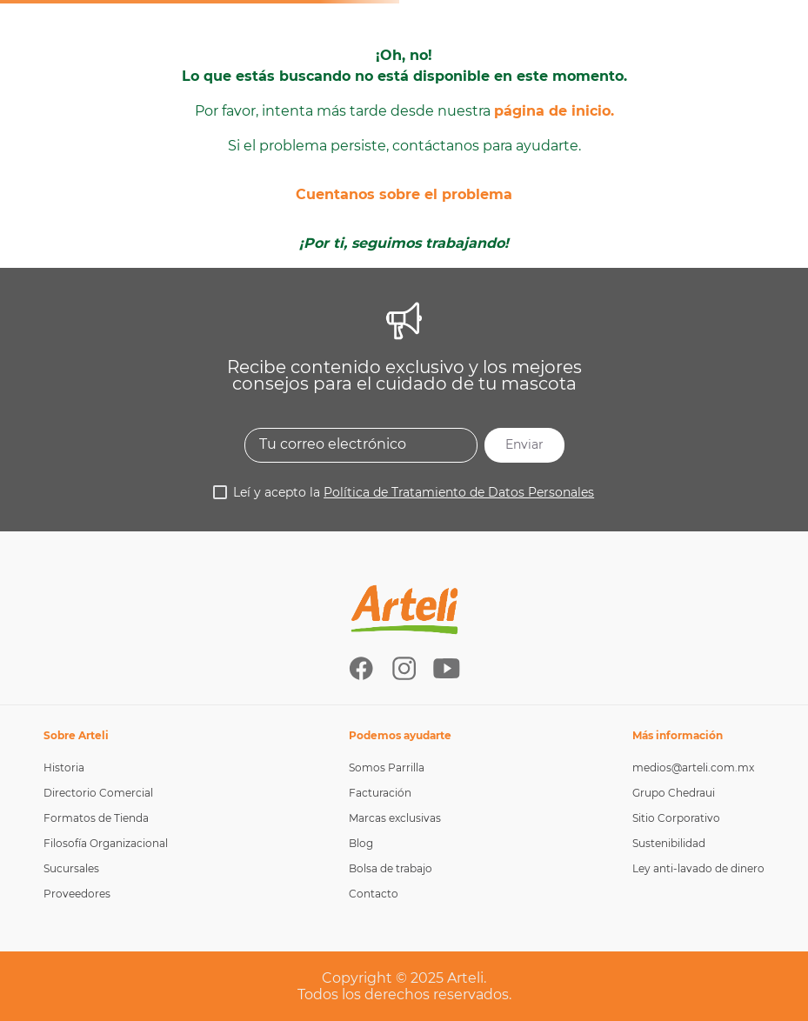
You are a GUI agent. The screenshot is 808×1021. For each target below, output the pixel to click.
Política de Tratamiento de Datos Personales (459, 492)
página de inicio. (554, 111)
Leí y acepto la (413, 492)
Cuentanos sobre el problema (404, 194)
